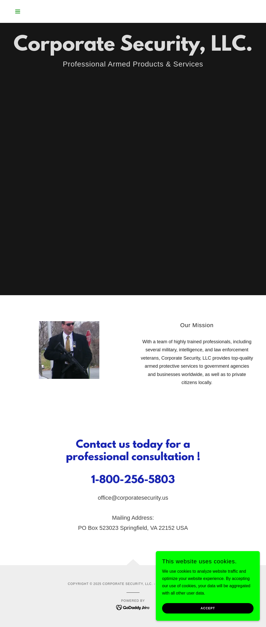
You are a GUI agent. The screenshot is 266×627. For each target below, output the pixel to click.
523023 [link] (108, 528)
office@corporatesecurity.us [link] (133, 497)
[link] (133, 607)
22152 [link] (167, 528)
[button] (17, 11)
